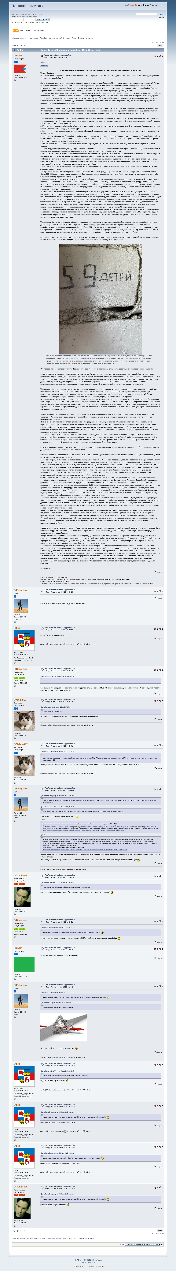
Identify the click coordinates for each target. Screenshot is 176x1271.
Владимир (21, 669)
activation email (31, 16)
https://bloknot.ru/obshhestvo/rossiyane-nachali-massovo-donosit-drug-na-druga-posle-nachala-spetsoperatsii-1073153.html (83, 830)
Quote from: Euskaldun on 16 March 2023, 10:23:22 (57, 927)
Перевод (44, 65)
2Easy (19, 948)
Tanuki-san (22, 875)
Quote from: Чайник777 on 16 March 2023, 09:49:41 (57, 807)
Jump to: (122, 1244)
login (32, 14)
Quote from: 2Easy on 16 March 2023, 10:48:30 (56, 1002)
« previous (155, 42)
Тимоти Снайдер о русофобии (57, 55)
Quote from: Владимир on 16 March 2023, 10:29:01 (57, 992)
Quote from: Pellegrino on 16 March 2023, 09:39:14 (57, 676)
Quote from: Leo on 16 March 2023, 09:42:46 (55, 707)
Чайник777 (22, 700)
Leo (18, 628)
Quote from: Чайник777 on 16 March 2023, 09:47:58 (57, 882)
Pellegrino (21, 590)
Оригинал (44, 63)
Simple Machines (97, 1260)
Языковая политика (27, 6)
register (39, 14)
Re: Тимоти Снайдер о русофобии (60, 590)
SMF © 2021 (87, 1260)
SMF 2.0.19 (78, 1260)
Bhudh (19, 55)
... (23, 46)
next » (162, 42)
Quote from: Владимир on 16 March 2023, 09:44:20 (57, 751)
